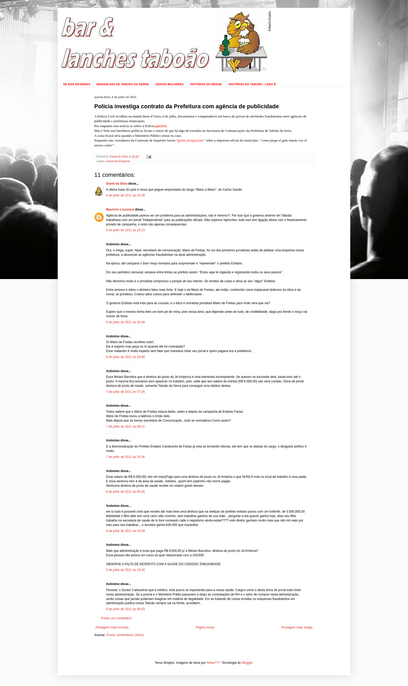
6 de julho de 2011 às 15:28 (125, 195)
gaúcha (161, 126)
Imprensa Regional (118, 161)
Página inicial (205, 627)
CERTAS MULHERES (169, 84)
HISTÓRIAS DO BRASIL (206, 84)
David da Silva (116, 183)
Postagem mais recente (112, 627)
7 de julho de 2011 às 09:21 (125, 426)
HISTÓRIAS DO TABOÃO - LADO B (252, 84)
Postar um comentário (116, 618)
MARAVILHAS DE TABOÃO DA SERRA (122, 84)
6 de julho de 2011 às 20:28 (125, 322)
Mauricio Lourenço (120, 209)
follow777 (213, 663)
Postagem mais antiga (296, 627)
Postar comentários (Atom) (125, 635)
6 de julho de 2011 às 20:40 (125, 357)
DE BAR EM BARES (76, 84)
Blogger (247, 663)
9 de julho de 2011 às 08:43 (125, 609)
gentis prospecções (190, 140)
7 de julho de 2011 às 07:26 (125, 392)
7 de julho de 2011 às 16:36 (125, 457)
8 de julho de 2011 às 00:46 (125, 492)
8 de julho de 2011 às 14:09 (125, 531)
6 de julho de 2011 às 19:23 (125, 230)
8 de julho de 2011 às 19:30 (125, 570)
